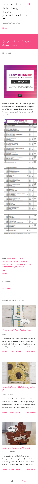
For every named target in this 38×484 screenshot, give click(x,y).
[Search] (29, 3)
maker (28, 264)
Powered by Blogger (19, 481)
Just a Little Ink (8, 264)
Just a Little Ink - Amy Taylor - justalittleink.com (14, 11)
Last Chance (20, 264)
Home (4, 28)
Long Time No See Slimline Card (16, 330)
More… (28, 28)
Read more (31, 352)
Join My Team (16, 28)
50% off (11, 258)
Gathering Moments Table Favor (16, 447)
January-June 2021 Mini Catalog (14, 261)
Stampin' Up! (19, 267)
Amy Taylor (18, 258)
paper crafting (8, 267)
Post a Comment (7, 288)
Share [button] (4, 273)
